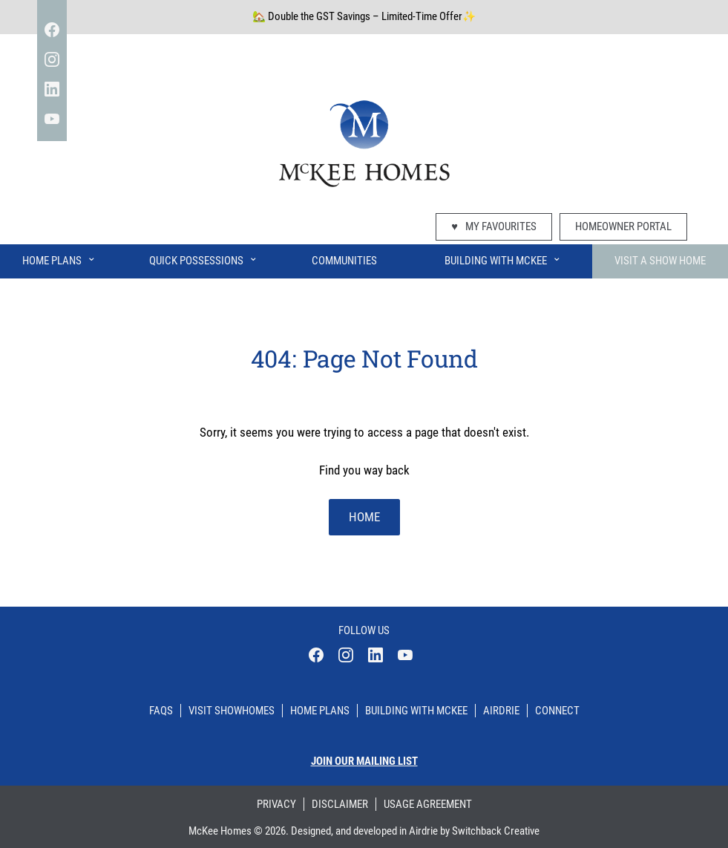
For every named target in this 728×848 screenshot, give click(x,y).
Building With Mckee (416, 710)
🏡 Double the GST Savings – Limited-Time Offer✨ (364, 16)
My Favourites (494, 226)
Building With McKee (503, 257)
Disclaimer (340, 804)
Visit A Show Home (660, 260)
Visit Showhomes (231, 710)
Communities (344, 260)
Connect (557, 710)
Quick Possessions (203, 257)
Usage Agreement (428, 804)
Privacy (276, 804)
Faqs (161, 710)
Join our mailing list (364, 761)
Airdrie (501, 710)
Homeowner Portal (623, 226)
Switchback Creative (496, 831)
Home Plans (59, 257)
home (364, 517)
